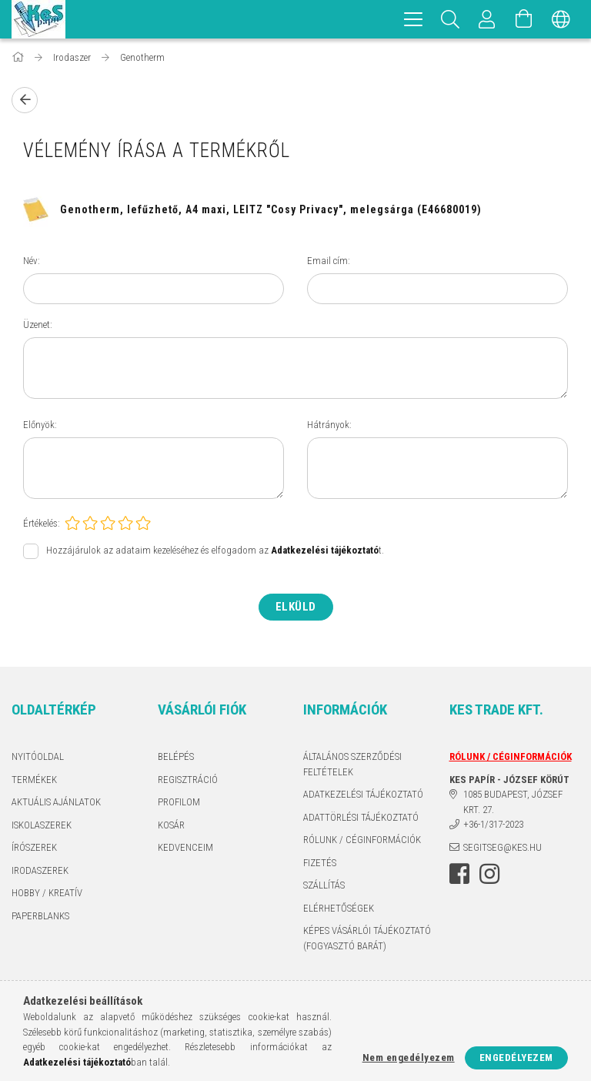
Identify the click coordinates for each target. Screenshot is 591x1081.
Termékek (34, 779)
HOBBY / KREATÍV (47, 893)
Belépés (176, 756)
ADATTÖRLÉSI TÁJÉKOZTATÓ (361, 817)
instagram (489, 873)
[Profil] (487, 19)
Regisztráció (188, 779)
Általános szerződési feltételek (352, 764)
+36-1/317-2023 (493, 824)
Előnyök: (40, 424)
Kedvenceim (185, 847)
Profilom (179, 802)
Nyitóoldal (38, 756)
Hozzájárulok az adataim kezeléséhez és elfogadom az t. (215, 551)
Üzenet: (37, 324)
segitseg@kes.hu (502, 847)
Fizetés (319, 862)
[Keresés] (450, 19)
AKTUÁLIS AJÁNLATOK (56, 802)
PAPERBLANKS (40, 916)
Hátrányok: (329, 424)
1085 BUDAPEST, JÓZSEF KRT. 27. (513, 801)
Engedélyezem (516, 1057)
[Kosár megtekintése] (524, 19)
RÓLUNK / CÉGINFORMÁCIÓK (362, 839)
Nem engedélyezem (408, 1057)
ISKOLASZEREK (42, 825)
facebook (459, 873)
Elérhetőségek (338, 908)
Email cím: (328, 260)
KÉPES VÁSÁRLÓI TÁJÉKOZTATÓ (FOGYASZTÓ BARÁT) (367, 938)
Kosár (171, 825)
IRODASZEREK (40, 870)
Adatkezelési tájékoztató (363, 794)
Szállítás (324, 885)
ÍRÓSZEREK (34, 847)
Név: (31, 260)
